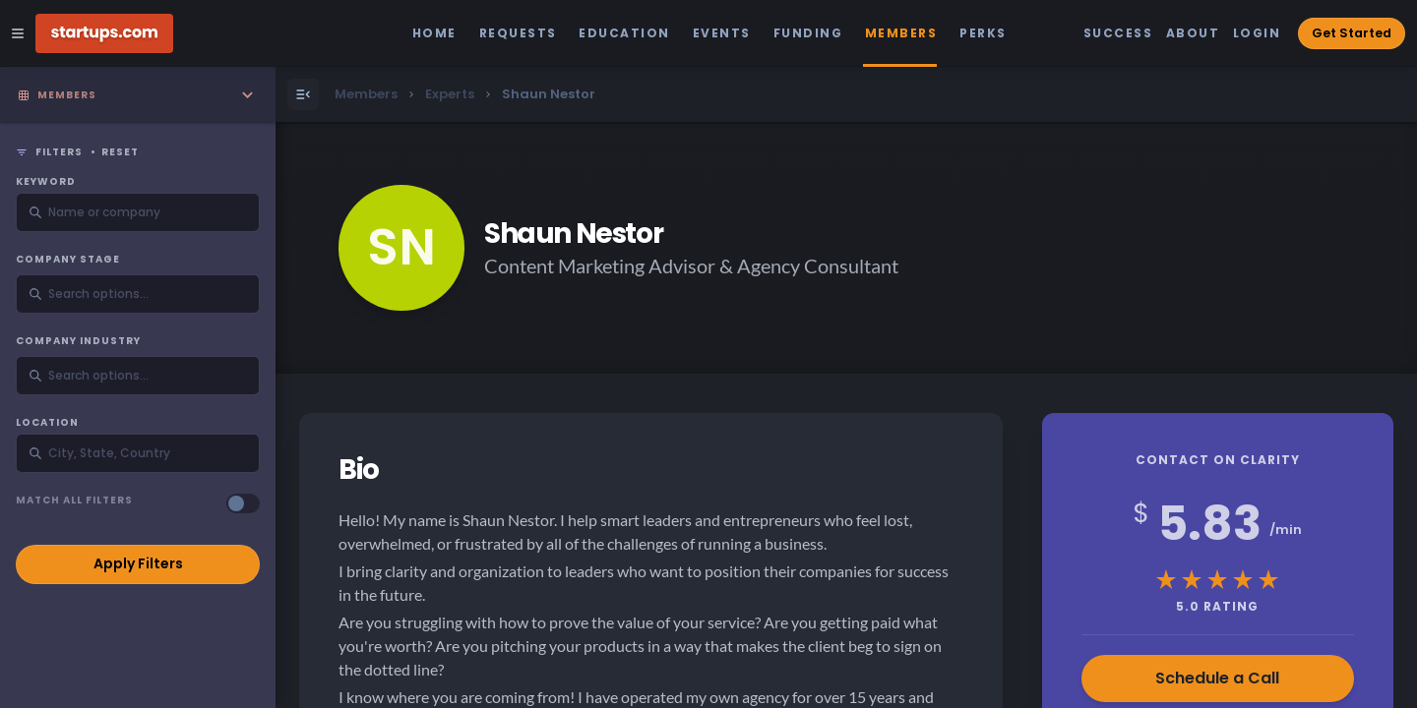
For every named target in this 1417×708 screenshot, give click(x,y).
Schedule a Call (1217, 678)
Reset (120, 152)
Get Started (1351, 33)
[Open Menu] (303, 94)
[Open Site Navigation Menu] (17, 33)
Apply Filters (138, 563)
